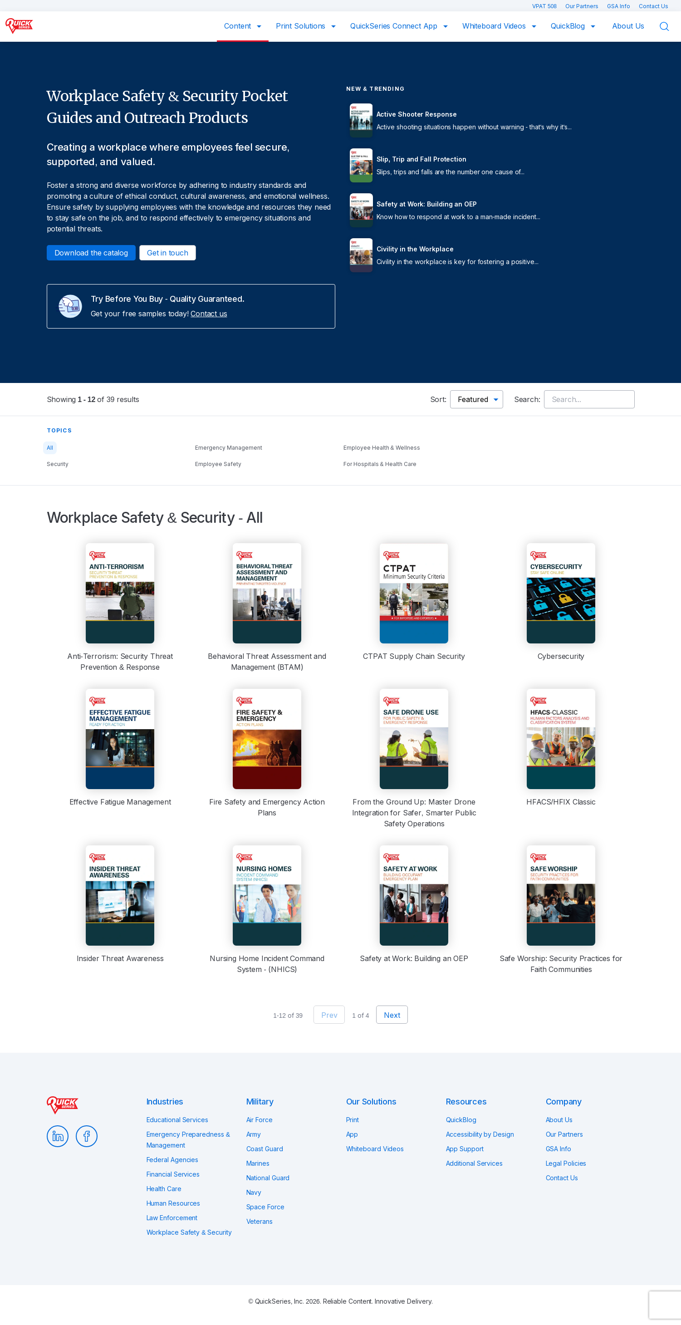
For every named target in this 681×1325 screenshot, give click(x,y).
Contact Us (653, 6)
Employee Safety (218, 464)
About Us (628, 25)
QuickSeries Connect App (395, 25)
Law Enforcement (172, 1218)
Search (670, 26)
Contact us (209, 313)
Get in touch (167, 252)
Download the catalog (91, 252)
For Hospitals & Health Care (379, 464)
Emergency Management (228, 447)
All (50, 447)
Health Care (164, 1188)
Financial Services (173, 1174)
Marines (257, 1163)
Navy (254, 1192)
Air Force (259, 1120)
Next (392, 1015)
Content (238, 25)
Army (253, 1134)
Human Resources (174, 1203)
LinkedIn (58, 1136)
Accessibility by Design (480, 1134)
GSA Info (619, 6)
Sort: (438, 399)
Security (58, 464)
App (352, 1134)
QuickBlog (569, 25)
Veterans (259, 1221)
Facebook (87, 1136)
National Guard (268, 1178)
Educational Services (177, 1120)
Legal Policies (566, 1163)
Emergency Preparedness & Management (188, 1139)
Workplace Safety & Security (189, 1232)
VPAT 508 (545, 6)
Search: (527, 399)
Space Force (265, 1207)
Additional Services (474, 1163)
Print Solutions (302, 25)
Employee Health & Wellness (381, 447)
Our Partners (582, 6)
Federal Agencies (173, 1159)
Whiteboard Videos (495, 25)
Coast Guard (264, 1149)
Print (352, 1120)
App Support (465, 1149)
